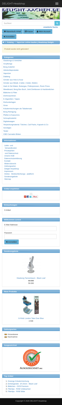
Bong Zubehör (9, 67)
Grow (5, 105)
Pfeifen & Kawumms (11, 115)
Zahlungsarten (10, 166)
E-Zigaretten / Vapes (11, 99)
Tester (5, 131)
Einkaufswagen (10, 205)
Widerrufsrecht (10, 164)
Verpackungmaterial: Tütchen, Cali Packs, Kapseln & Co (25, 125)
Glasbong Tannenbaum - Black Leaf (31, 278)
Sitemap (7, 179)
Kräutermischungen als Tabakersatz (17, 109)
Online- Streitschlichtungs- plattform (19, 174)
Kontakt (7, 161)
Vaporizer (7, 73)
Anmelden (9, 37)
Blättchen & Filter (10, 93)
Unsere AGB (9, 156)
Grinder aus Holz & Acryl (13, 80)
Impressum (8, 171)
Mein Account (43, 31)
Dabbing (6, 76)
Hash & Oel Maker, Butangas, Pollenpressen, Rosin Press (26, 86)
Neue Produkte (10, 292)
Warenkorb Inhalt (12, 31)
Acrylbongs (7, 64)
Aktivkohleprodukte (11, 70)
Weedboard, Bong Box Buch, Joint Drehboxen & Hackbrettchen (28, 89)
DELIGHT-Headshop (38, 401)
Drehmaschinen (9, 96)
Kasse (29, 31)
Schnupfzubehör (10, 118)
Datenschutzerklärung (13, 158)
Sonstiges (7, 128)
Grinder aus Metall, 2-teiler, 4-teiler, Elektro (20, 83)
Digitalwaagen (9, 121)
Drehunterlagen (9, 102)
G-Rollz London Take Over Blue (31, 318)
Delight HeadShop (11, 169)
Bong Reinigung (9, 112)
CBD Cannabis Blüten (12, 134)
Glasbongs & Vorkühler (12, 60)
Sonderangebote (11, 176)
